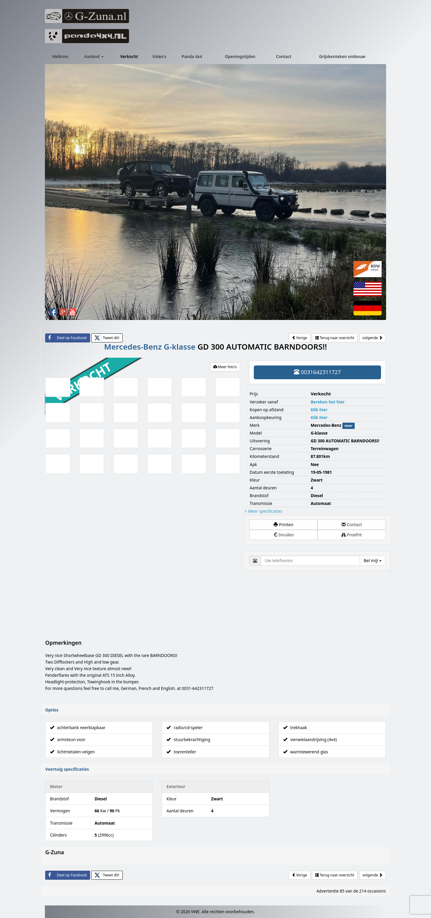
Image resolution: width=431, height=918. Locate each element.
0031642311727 (317, 372)
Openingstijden (240, 56)
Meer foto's (225, 366)
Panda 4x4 (192, 56)
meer (349, 426)
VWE (195, 848)
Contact (284, 56)
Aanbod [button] (94, 56)
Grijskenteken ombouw (342, 56)
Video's (159, 56)
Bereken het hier (328, 402)
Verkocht (129, 56)
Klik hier (319, 409)
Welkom (60, 56)
